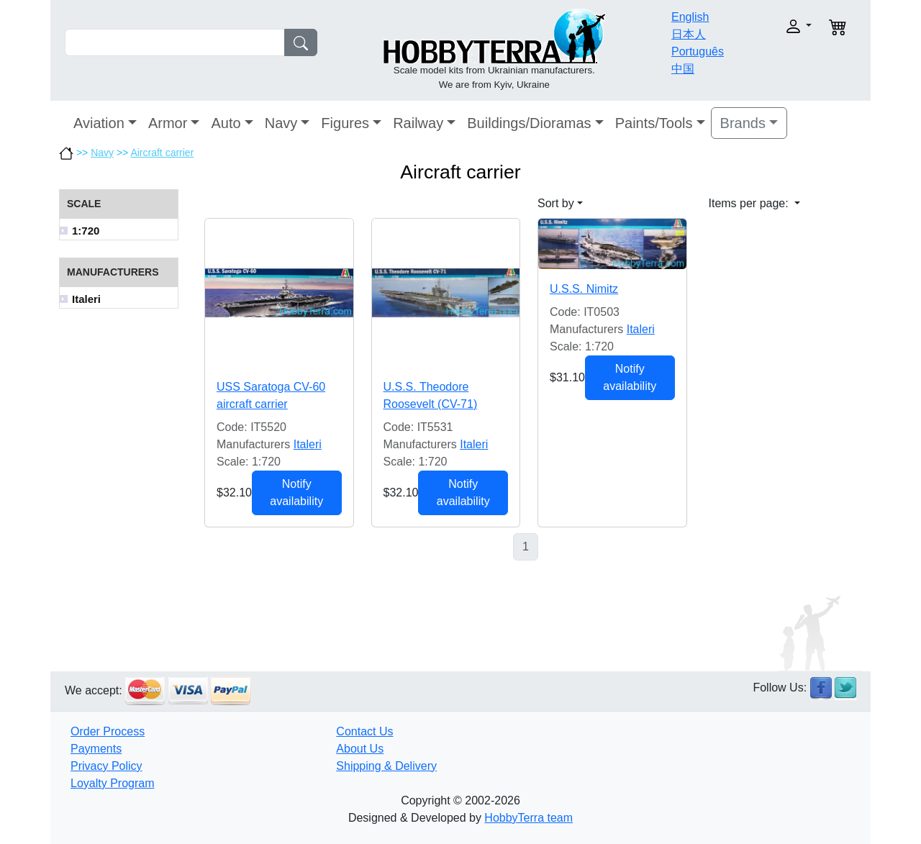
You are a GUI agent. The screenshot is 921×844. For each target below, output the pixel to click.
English (690, 17)
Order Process (108, 731)
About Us (360, 749)
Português (697, 51)
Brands (743, 123)
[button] (775, 26)
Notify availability (296, 492)
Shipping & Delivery (386, 766)
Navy (281, 123)
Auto (225, 123)
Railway (418, 123)
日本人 (688, 34)
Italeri (86, 299)
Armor (167, 123)
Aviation (98, 123)
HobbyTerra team (528, 818)
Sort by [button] (555, 203)
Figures (345, 123)
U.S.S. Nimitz (584, 289)
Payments (96, 749)
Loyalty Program (113, 783)
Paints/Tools (654, 123)
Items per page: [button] (750, 203)
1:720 (85, 230)
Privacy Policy (106, 766)
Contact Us (364, 731)
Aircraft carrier (162, 152)
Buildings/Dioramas (529, 123)
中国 (682, 69)
